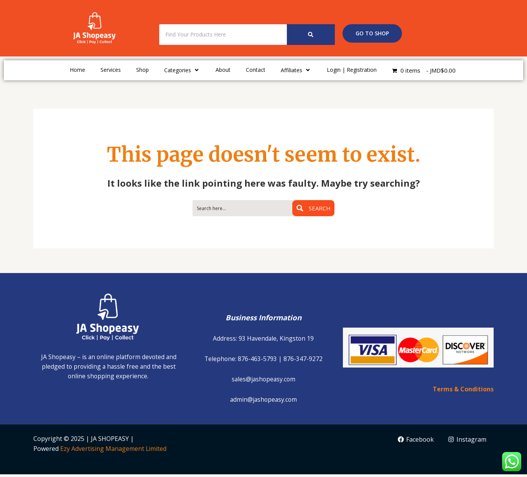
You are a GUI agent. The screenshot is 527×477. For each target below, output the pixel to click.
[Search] (223, 34)
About (223, 69)
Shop (142, 69)
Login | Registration (352, 69)
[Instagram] (467, 442)
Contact (255, 69)
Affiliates (296, 70)
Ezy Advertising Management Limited (113, 451)
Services (110, 69)
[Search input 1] (242, 208)
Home (77, 69)
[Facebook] (415, 442)
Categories (182, 70)
